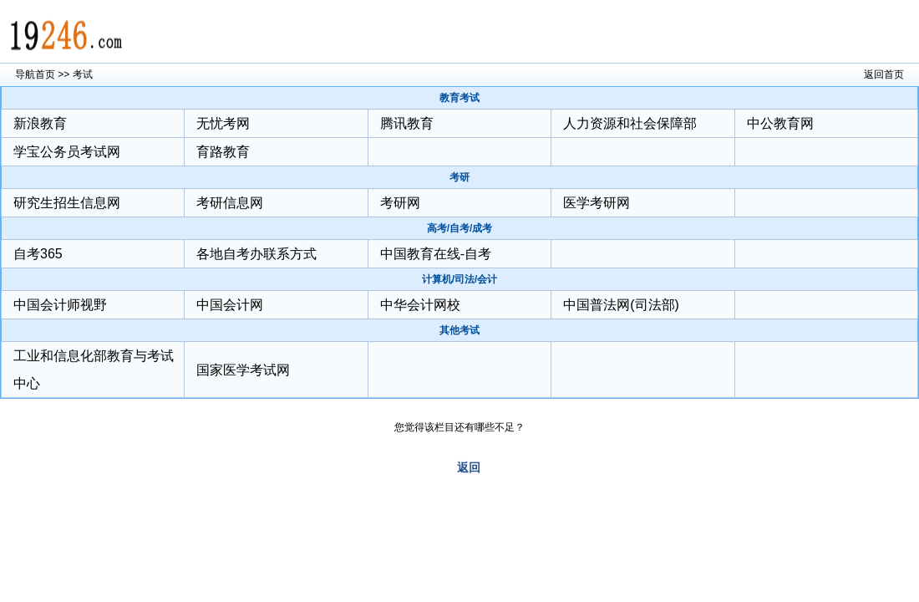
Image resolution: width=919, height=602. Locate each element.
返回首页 (884, 74)
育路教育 (223, 152)
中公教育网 (780, 123)
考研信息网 (229, 203)
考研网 (400, 203)
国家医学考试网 (243, 370)
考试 (83, 74)
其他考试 (459, 330)
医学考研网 (596, 203)
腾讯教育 (407, 123)
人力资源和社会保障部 (630, 123)
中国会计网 (229, 305)
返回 (468, 467)
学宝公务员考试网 (66, 152)
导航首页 (35, 74)
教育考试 (459, 98)
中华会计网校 (420, 305)
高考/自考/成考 (460, 228)
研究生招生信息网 (66, 203)
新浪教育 (40, 123)
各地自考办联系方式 (256, 254)
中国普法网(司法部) (621, 305)
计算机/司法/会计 (460, 279)
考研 (459, 177)
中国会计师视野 (60, 305)
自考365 (38, 254)
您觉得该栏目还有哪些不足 (454, 427)
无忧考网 (223, 123)
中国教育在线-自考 (435, 254)
